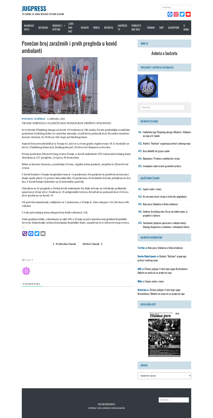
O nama (191, 25)
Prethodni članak (62, 233)
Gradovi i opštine (54, 25)
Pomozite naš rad (138, 25)
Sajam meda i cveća (154, 185)
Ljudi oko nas (73, 25)
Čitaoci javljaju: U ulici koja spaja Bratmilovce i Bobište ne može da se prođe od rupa (164, 267)
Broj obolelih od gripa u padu (158, 147)
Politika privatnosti (106, 400)
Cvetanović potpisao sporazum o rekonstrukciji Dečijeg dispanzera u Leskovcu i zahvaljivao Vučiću (170, 221)
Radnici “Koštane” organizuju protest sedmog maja (168, 140)
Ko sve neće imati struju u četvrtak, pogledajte (166, 193)
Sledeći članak (91, 233)
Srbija (98, 25)
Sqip (166, 25)
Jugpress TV (124, 25)
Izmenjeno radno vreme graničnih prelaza (164, 162)
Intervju (110, 25)
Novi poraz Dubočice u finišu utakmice (162, 200)
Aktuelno (40, 25)
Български (178, 25)
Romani (155, 25)
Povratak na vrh (118, 404)
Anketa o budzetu (168, 49)
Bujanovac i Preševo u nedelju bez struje (163, 155)
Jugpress (35, 115)
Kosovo (87, 25)
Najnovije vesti (24, 25)
